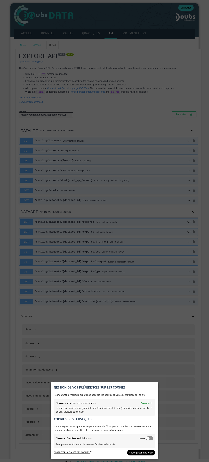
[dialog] (104, 420)
